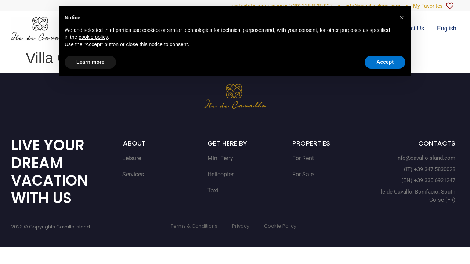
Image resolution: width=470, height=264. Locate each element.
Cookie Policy (280, 226)
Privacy (240, 226)
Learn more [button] (90, 62)
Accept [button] (385, 62)
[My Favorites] (449, 6)
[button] (402, 17)
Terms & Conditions (194, 226)
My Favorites (427, 6)
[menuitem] (446, 28)
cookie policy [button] (93, 37)
